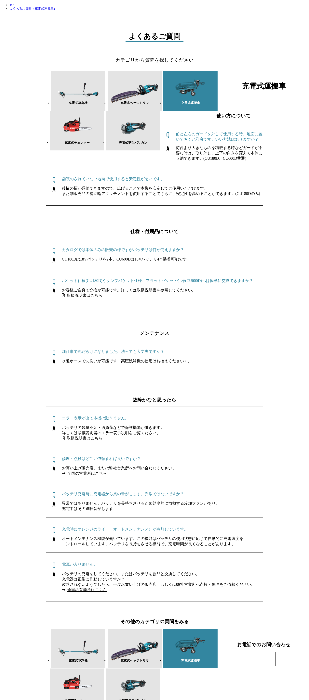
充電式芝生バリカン (245, 104)
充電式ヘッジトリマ (115, 104)
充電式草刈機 (71, 104)
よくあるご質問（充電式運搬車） (33, 8)
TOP (12, 4)
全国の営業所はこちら (84, 471)
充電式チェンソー (201, 104)
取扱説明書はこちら (82, 293)
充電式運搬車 (158, 104)
